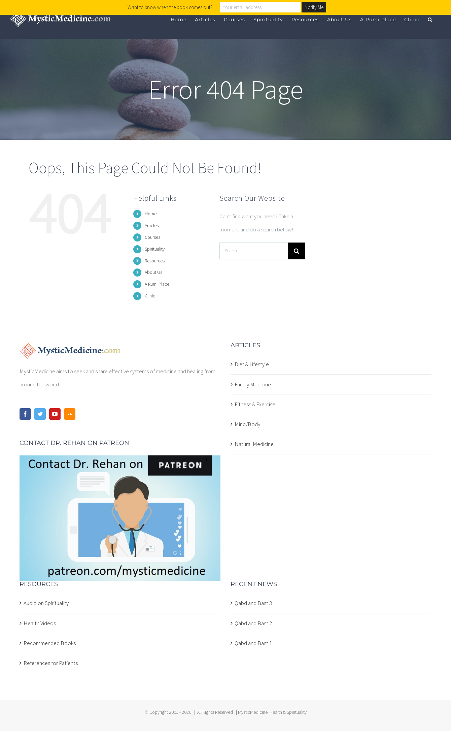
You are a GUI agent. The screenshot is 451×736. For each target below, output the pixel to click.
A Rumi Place (157, 284)
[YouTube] (55, 414)
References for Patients (51, 663)
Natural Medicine (254, 444)
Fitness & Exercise (255, 404)
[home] (70, 348)
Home (151, 214)
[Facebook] (25, 414)
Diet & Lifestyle (252, 364)
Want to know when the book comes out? (170, 7)
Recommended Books (50, 643)
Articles (152, 225)
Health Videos (40, 623)
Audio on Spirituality (46, 603)
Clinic (150, 296)
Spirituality (155, 249)
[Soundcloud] (69, 414)
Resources (155, 261)
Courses (152, 237)
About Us (153, 272)
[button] (430, 19)
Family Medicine (253, 384)
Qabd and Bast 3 (253, 603)
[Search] (296, 251)
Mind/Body (247, 424)
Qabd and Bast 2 (253, 623)
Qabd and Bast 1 (253, 643)
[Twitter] (40, 414)
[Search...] (253, 251)
